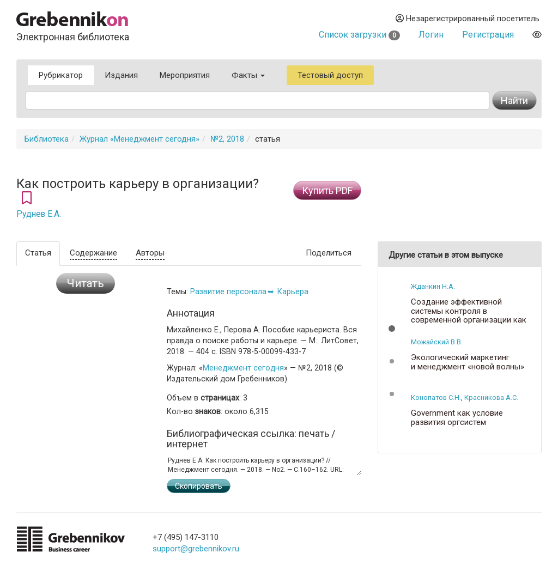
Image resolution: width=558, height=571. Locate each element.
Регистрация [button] (488, 34)
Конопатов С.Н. (436, 397)
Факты (248, 75)
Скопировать (198, 486)
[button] (392, 328)
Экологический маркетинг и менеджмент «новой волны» (467, 362)
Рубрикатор (61, 75)
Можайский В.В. (437, 342)
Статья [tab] (38, 253)
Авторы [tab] (150, 253)
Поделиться (328, 253)
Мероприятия (185, 75)
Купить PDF (327, 190)
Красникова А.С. (491, 397)
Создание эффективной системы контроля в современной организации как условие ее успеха (468, 315)
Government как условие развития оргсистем (457, 418)
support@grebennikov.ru (196, 549)
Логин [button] (431, 34)
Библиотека (47, 139)
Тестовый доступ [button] (330, 75)
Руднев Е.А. (38, 214)
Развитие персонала (228, 291)
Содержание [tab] (93, 253)
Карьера (292, 291)
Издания (121, 75)
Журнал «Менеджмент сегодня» (139, 139)
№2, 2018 (227, 139)
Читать (85, 283)
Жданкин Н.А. (433, 286)
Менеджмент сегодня (243, 367)
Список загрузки (359, 34)
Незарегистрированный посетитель (467, 18)
